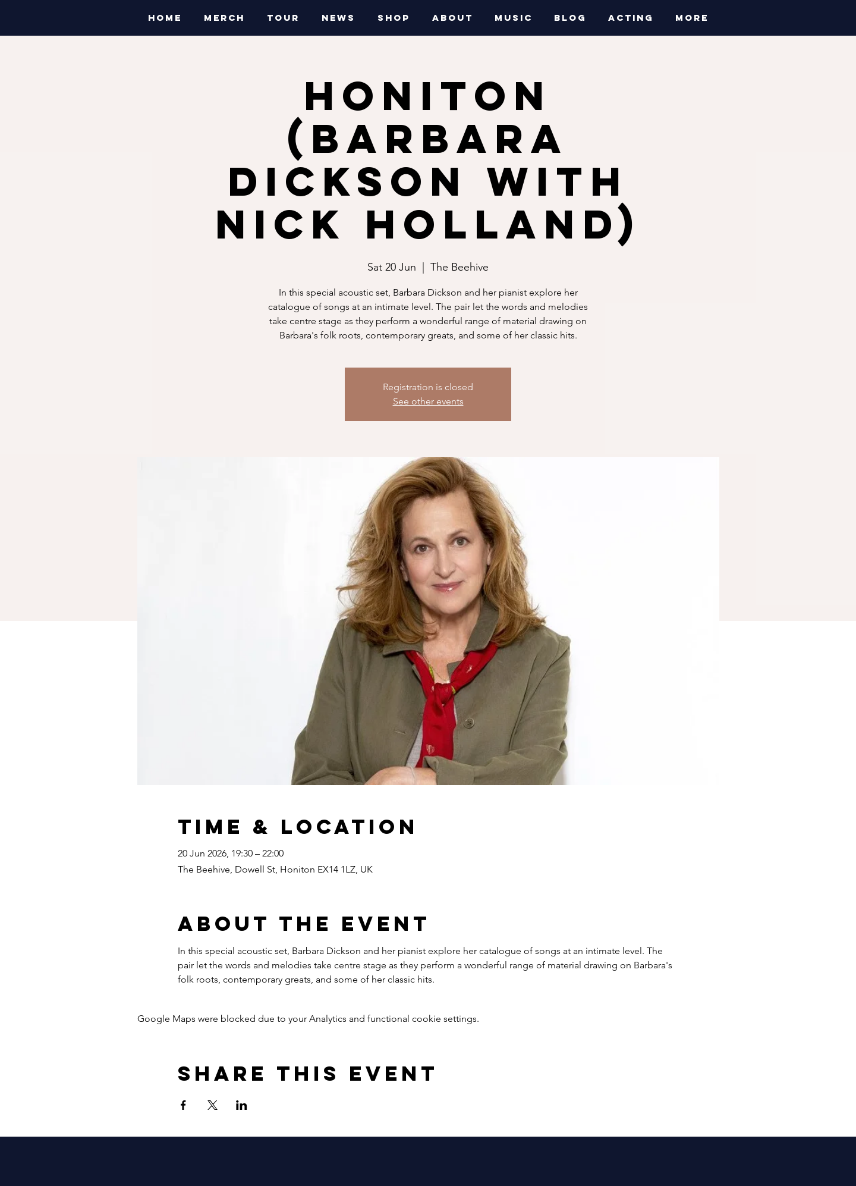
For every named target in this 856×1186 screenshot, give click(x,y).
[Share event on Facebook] (183, 1105)
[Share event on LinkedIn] (241, 1105)
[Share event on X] (212, 1105)
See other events (428, 401)
